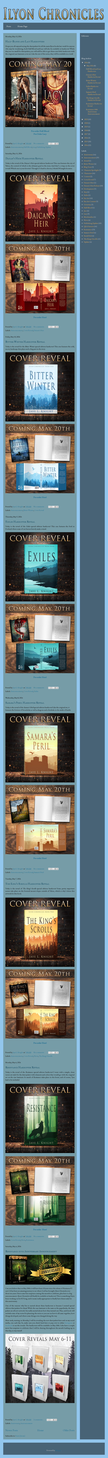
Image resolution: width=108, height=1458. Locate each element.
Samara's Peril (39, 872)
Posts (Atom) (20, 1436)
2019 (86, 126)
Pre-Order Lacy (40, 134)
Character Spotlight (91, 170)
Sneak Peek (88, 236)
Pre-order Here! (40, 317)
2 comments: (38, 1419)
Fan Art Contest (90, 201)
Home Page (22, 26)
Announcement (17, 147)
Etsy (85, 192)
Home (40, 1430)
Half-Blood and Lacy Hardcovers (24, 41)
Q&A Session (89, 226)
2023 (86, 119)
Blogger (58, 1450)
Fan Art (86, 198)
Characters (88, 173)
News (36, 1056)
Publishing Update (44, 147)
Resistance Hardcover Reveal (22, 1067)
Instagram (68, 1323)
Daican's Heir (39, 330)
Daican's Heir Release (92, 185)
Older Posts (69, 1430)
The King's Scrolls (45, 1056)
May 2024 (90, 65)
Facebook (8, 1325)
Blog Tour (87, 167)
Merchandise (88, 217)
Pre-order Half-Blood (40, 131)
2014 (86, 145)
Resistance (30, 1240)
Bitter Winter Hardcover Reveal (25, 341)
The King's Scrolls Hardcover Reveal (27, 883)
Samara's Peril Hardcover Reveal (24, 702)
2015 (86, 141)
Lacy (34, 147)
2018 (86, 130)
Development (89, 189)
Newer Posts (11, 1430)
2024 (86, 62)
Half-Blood (28, 147)
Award (86, 161)
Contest (87, 176)
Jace (85, 211)
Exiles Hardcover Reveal (20, 521)
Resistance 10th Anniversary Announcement (31, 1251)
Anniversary (15, 1423)
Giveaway (87, 204)
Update (86, 242)
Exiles (36, 691)
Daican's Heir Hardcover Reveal (24, 158)
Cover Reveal (28, 330)
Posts (8, 26)
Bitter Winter (29, 510)
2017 (86, 134)
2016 (86, 138)
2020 (86, 123)
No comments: (39, 143)
